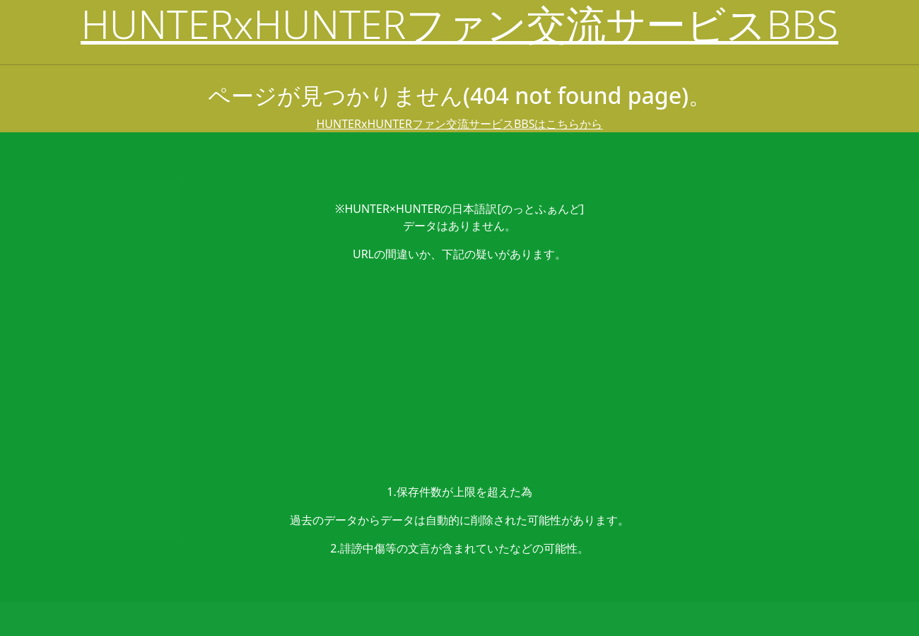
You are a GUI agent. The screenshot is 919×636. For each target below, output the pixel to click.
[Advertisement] (459, 373)
